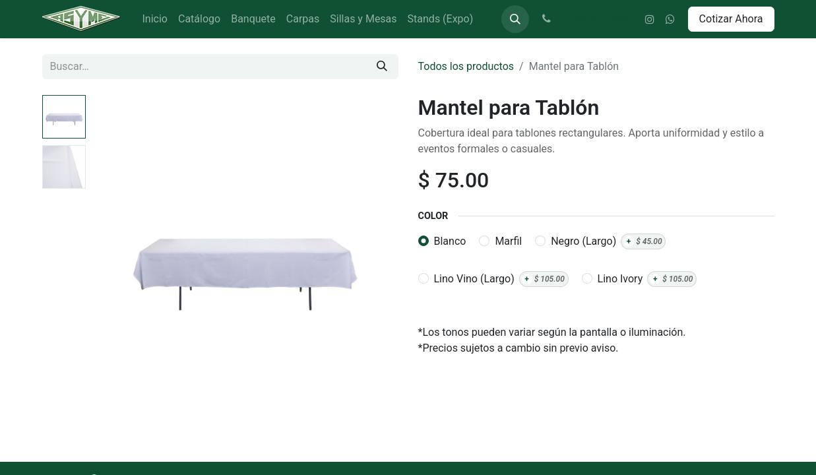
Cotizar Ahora (731, 19)
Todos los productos (466, 66)
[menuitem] (155, 19)
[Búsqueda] (381, 66)
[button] (515, 19)
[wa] (670, 19)
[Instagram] (649, 19)
